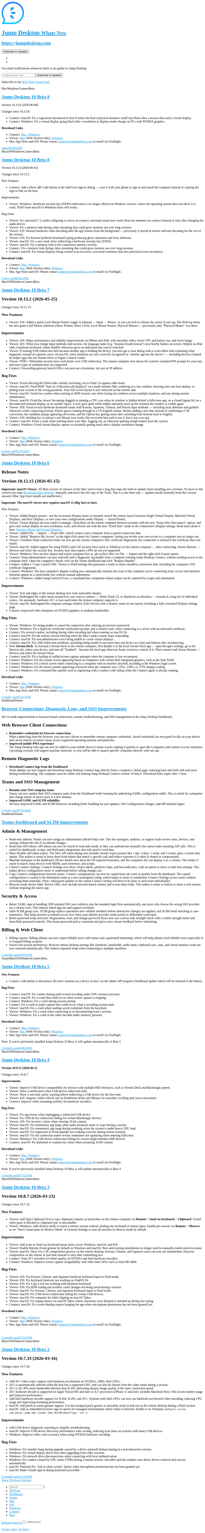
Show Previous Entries (16, 1480)
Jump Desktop (34, 32)
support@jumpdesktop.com (75, 141)
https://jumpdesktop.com (26, 42)
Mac (24, 134)
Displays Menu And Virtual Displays (38, 529)
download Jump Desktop (38, 492)
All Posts (14, 1490)
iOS (11, 1504)
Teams (13, 1497)
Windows (34, 134)
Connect (14, 1511)
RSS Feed (28, 82)
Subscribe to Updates (15, 51)
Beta (12, 1515)
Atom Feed (43, 82)
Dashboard (15, 1494)
